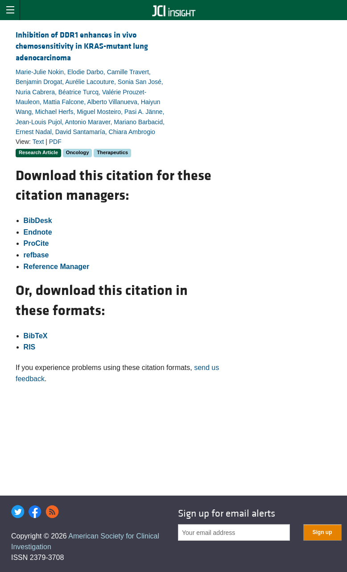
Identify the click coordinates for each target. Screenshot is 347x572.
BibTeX (36, 336)
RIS (30, 347)
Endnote (38, 232)
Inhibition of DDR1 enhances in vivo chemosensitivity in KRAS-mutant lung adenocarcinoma (82, 46)
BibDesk (38, 220)
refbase (36, 255)
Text (38, 141)
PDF (55, 141)
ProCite (36, 243)
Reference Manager (57, 266)
